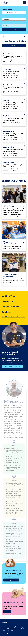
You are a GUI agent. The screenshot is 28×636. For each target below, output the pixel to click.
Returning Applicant (11, 580)
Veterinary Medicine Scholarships (11, 275)
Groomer (6, 100)
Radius (3, 22)
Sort (3, 36)
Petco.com (4, 634)
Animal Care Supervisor (11, 54)
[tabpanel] (14, 317)
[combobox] (14, 19)
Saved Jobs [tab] (6, 312)
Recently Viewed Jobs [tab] (10, 307)
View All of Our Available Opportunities (13, 317)
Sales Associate (8, 85)
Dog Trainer (7, 69)
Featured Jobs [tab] (7, 301)
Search (14, 29)
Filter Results (14, 45)
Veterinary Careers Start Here (11, 243)
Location (4, 16)
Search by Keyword (7, 9)
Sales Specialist (8, 131)
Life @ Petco (8, 206)
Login (7, 611)
